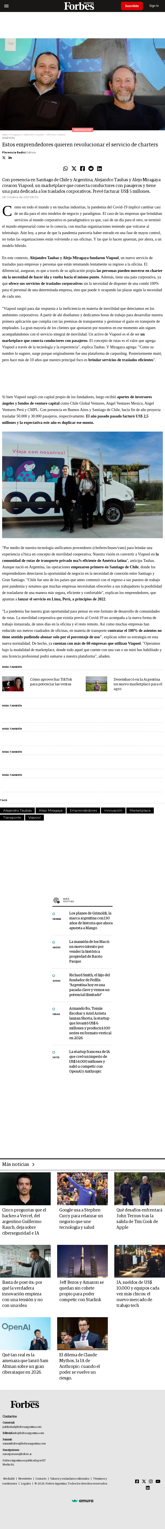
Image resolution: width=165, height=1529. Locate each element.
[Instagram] (151, 1482)
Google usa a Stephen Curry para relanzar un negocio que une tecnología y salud (81, 1219)
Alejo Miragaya (51, 810)
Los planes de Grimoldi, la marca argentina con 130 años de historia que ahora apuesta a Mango (91, 921)
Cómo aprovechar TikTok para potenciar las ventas (51, 682)
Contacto (41, 1478)
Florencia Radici (14, 152)
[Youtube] (158, 1482)
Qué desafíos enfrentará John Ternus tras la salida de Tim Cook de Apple (139, 1219)
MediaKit (9, 1478)
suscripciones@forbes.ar (17, 1454)
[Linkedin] (148, 1488)
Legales (26, 1483)
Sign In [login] (154, 6)
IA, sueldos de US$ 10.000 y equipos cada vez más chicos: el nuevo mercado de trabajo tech (137, 1294)
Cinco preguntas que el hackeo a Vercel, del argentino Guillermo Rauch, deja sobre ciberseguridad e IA (24, 1221)
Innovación (113, 810)
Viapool (34, 817)
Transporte (12, 817)
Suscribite (132, 6)
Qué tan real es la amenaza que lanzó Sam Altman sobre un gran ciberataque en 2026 (25, 1364)
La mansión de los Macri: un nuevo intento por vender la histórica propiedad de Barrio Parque (89, 951)
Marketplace (140, 810)
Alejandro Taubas (17, 810)
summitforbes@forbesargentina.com (24, 1443)
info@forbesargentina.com (28, 1433)
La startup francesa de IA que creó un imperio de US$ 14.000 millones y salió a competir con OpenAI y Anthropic (89, 1061)
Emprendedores (83, 810)
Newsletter (25, 1478)
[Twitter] (144, 1482)
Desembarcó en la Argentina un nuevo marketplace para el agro (138, 684)
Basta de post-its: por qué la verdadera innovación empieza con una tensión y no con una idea (22, 1294)
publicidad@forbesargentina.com (22, 1427)
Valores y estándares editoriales (69, 1478)
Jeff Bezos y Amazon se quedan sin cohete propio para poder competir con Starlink (81, 1291)
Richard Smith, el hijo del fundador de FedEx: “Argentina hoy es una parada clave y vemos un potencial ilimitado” (89, 985)
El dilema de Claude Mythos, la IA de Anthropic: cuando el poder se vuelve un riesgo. (79, 1366)
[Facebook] (137, 1482)
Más (88, 900)
